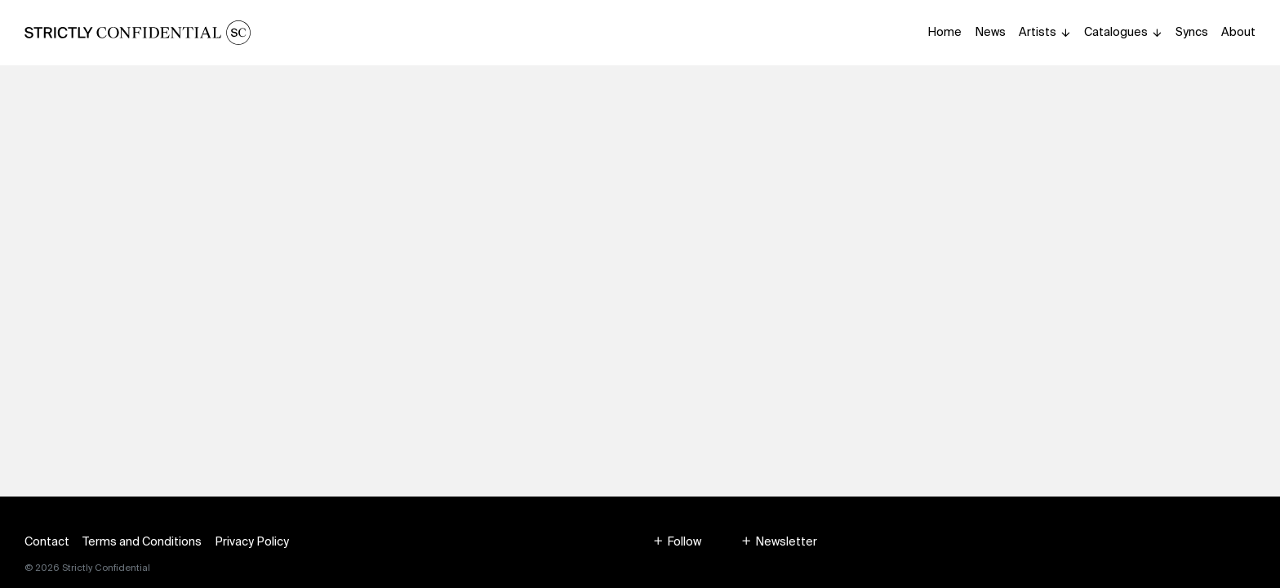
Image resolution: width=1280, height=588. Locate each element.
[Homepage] (137, 32)
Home (944, 31)
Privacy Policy (252, 541)
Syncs (1192, 31)
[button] (676, 541)
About (1238, 31)
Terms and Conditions (142, 541)
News (990, 31)
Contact (46, 541)
